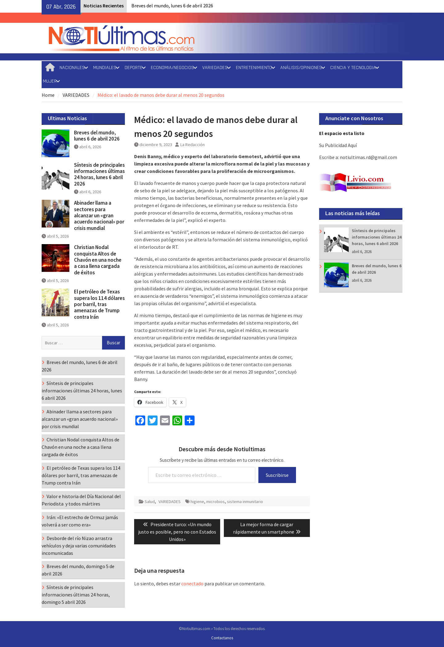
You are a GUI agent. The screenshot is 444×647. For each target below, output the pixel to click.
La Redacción (192, 144)
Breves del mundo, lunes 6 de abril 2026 (172, 5)
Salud (150, 501)
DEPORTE (133, 67)
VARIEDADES (215, 67)
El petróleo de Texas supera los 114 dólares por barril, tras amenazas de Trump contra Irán (99, 304)
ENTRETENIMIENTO (254, 67)
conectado (192, 583)
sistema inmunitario (245, 501)
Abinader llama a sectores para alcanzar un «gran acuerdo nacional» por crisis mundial (99, 215)
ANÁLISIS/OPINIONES (301, 67)
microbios (215, 501)
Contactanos (222, 638)
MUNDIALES (104, 67)
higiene (197, 501)
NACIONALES (72, 67)
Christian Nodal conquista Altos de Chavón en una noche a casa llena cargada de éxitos (97, 260)
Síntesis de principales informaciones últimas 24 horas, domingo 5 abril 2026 (76, 594)
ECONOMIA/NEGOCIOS (172, 67)
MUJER (50, 81)
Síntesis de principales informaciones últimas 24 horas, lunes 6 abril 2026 (376, 237)
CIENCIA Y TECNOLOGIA (353, 67)
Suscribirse (277, 475)
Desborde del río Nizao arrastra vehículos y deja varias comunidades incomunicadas (79, 545)
